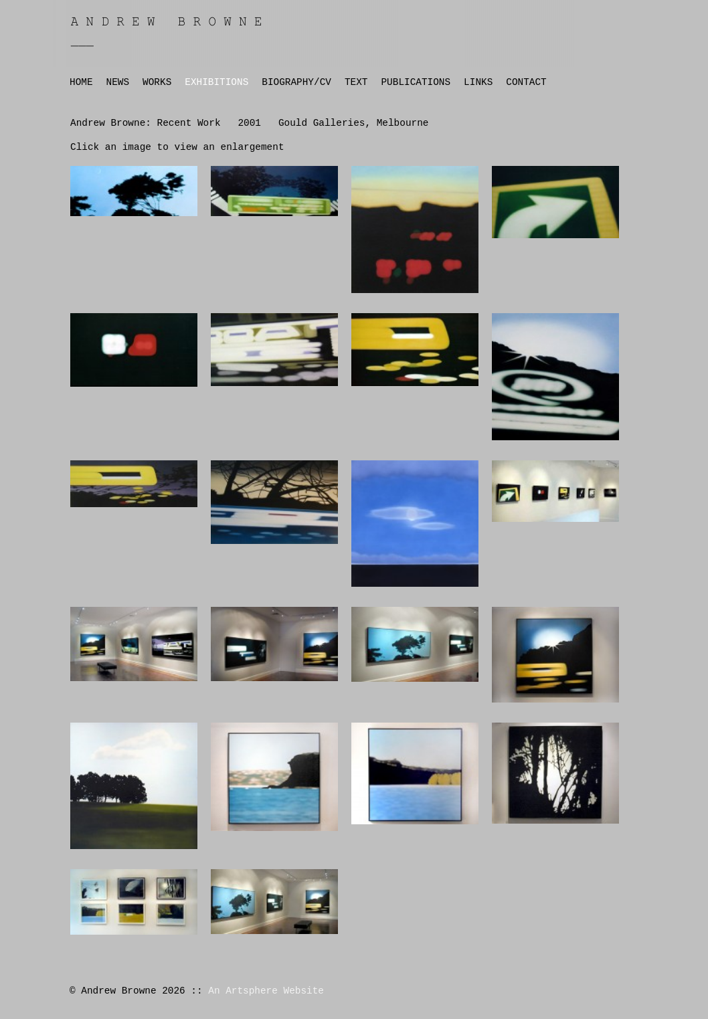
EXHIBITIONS (216, 82)
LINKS (478, 82)
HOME (81, 82)
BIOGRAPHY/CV (296, 82)
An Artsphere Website (266, 991)
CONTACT (526, 82)
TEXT (356, 82)
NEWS (118, 82)
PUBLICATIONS (415, 82)
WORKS (157, 82)
